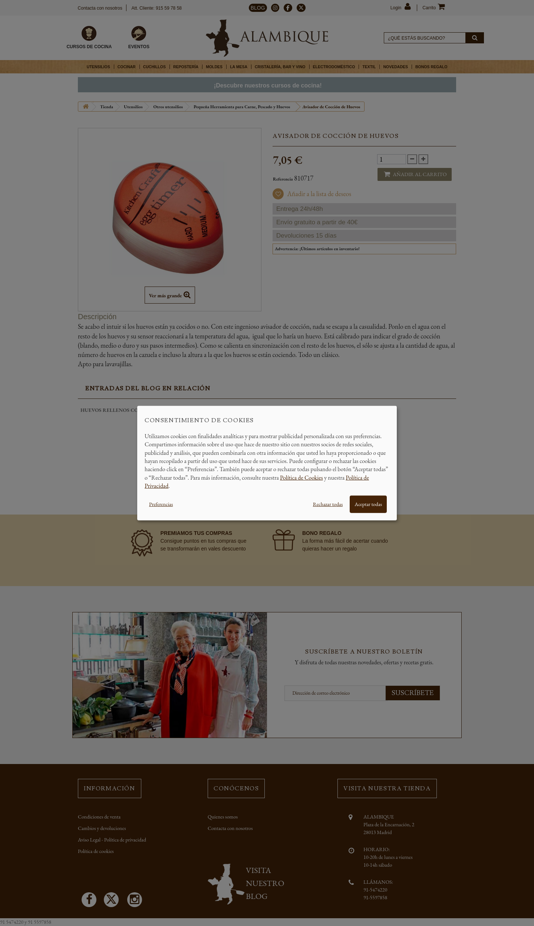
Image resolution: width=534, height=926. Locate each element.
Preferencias (161, 503)
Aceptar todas (368, 503)
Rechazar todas (328, 503)
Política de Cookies (301, 477)
